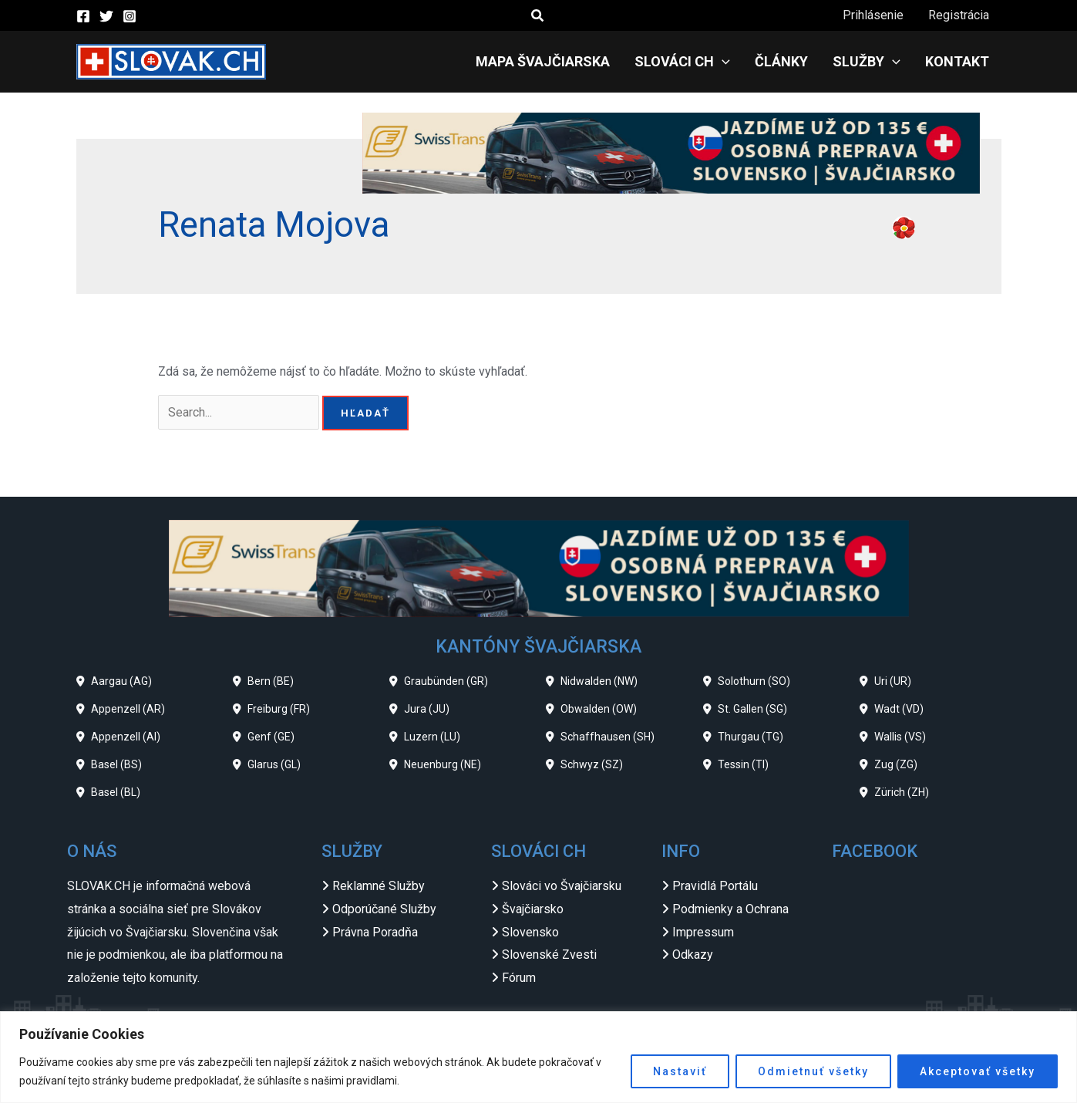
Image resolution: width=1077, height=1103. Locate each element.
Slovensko (530, 932)
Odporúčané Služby (384, 909)
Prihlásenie (873, 15)
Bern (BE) (270, 681)
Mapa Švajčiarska (543, 61)
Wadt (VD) (899, 709)
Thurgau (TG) (750, 736)
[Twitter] (106, 16)
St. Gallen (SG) (752, 709)
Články (781, 61)
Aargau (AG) (121, 681)
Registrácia (958, 15)
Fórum (519, 977)
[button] (538, 15)
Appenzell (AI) (125, 736)
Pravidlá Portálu (715, 886)
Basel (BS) (116, 764)
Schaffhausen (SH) (607, 736)
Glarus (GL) (274, 764)
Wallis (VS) (900, 736)
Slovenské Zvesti (549, 954)
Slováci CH (682, 62)
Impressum (703, 932)
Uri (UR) (892, 681)
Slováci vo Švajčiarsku (561, 886)
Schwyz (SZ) (591, 764)
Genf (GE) (270, 736)
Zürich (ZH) (901, 792)
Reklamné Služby (378, 886)
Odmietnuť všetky (813, 1071)
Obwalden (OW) (598, 709)
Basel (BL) (115, 792)
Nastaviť (680, 1071)
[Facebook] (83, 16)
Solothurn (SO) (754, 681)
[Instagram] (129, 16)
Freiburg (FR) (278, 709)
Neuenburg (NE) (442, 764)
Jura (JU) (426, 709)
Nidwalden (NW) (599, 681)
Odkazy (692, 954)
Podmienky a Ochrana (730, 909)
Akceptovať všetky (977, 1071)
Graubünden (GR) (446, 681)
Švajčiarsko (533, 909)
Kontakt (957, 61)
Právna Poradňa (375, 932)
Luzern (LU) (432, 736)
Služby (866, 62)
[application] (722, 62)
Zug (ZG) (895, 764)
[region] (538, 1057)
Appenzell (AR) (128, 709)
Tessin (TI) (743, 764)
